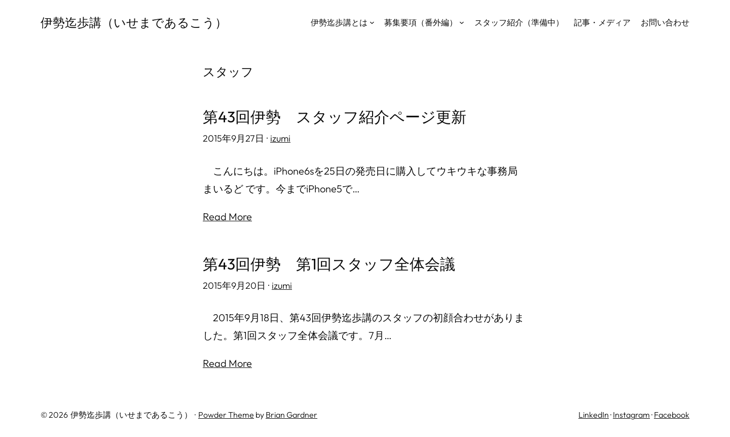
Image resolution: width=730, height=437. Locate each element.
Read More (227, 216)
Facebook (671, 415)
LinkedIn (593, 415)
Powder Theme (226, 415)
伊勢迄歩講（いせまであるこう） (134, 22)
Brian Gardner (291, 415)
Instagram (631, 415)
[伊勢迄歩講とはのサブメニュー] (372, 22)
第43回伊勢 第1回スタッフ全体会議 (329, 264)
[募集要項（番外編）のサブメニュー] (461, 22)
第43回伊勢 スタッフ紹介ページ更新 (334, 117)
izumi (280, 138)
